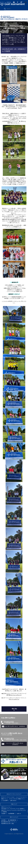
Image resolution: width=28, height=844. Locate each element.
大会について (14, 804)
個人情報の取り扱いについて (8, 821)
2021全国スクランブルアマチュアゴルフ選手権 (12, 808)
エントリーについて (21, 797)
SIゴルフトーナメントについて (14, 794)
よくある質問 (4, 800)
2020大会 (9, 2)
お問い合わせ (13, 800)
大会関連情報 (11, 813)
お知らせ (19, 813)
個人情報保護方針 (12, 820)
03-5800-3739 (9, 738)
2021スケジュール (5, 807)
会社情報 (3, 820)
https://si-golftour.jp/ (14, 699)
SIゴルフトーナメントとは (7, 797)
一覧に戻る (14, 708)
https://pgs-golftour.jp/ (16, 695)
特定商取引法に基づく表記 (7, 823)
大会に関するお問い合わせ (14, 726)
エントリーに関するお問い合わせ (14, 744)
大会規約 (3, 813)
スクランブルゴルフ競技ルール (16, 798)
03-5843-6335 (9, 721)
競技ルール (4, 798)
